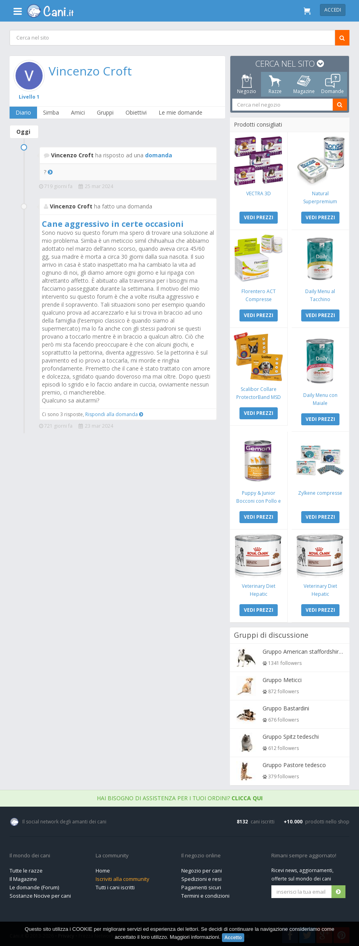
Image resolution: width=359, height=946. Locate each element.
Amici (78, 112)
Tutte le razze (26, 868)
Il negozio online (201, 854)
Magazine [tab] (304, 84)
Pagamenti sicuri (201, 885)
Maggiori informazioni (194, 937)
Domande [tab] (332, 84)
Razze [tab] (275, 84)
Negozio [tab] (246, 84)
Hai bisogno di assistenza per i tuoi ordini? (180, 796)
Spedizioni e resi (201, 877)
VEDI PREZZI (258, 217)
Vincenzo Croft (90, 71)
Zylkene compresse (320, 491)
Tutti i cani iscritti (115, 885)
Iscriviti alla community (122, 877)
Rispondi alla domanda (114, 414)
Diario (23, 112)
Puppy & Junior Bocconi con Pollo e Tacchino (258, 499)
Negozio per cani (201, 868)
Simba (51, 112)
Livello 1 (29, 96)
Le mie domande (181, 112)
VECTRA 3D (258, 193)
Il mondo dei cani (30, 854)
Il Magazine (23, 877)
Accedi (332, 9)
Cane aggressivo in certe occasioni (113, 223)
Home (103, 868)
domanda (158, 155)
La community (112, 854)
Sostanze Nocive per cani (40, 893)
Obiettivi (136, 112)
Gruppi (105, 112)
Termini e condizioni (205, 893)
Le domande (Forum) (34, 885)
